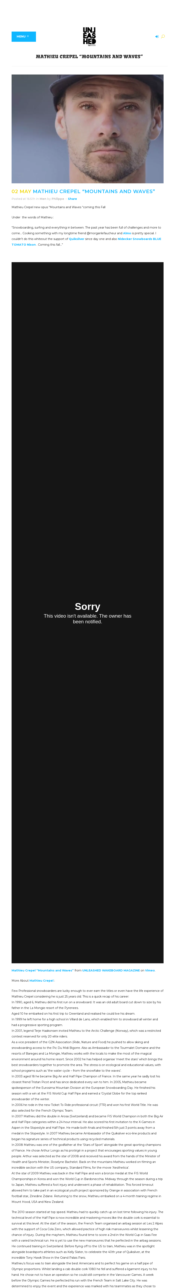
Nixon (31, 244)
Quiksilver (76, 239)
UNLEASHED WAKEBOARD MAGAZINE (111, 970)
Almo (127, 233)
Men (43, 199)
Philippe (58, 199)
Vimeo (150, 970)
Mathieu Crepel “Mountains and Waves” (43, 970)
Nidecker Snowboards (135, 239)
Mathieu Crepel (41, 980)
